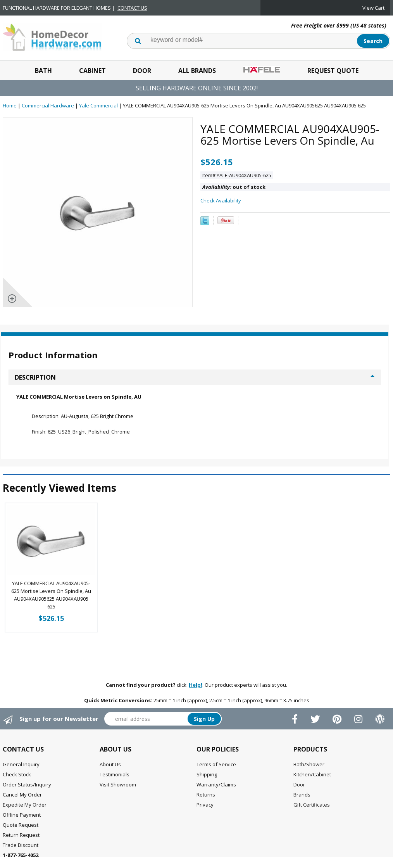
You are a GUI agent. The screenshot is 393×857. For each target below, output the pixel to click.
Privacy (205, 804)
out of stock (233, 186)
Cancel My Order (22, 794)
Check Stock (17, 774)
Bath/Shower (308, 764)
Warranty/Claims (216, 784)
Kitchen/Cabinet (312, 774)
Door (142, 70)
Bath (43, 70)
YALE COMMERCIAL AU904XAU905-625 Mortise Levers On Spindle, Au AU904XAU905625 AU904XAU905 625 (51, 595)
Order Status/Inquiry (27, 784)
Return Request (21, 834)
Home (10, 105)
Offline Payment (22, 814)
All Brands (197, 70)
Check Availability (220, 200)
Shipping (206, 774)
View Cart (373, 7)
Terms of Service (216, 764)
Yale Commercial (98, 105)
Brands (301, 794)
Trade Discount (20, 844)
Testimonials (114, 774)
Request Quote (333, 70)
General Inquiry (21, 764)
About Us (110, 764)
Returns (205, 794)
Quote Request (20, 824)
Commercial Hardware (48, 105)
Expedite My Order (25, 804)
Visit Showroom (118, 784)
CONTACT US (132, 7)
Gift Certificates (311, 804)
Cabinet (92, 70)
